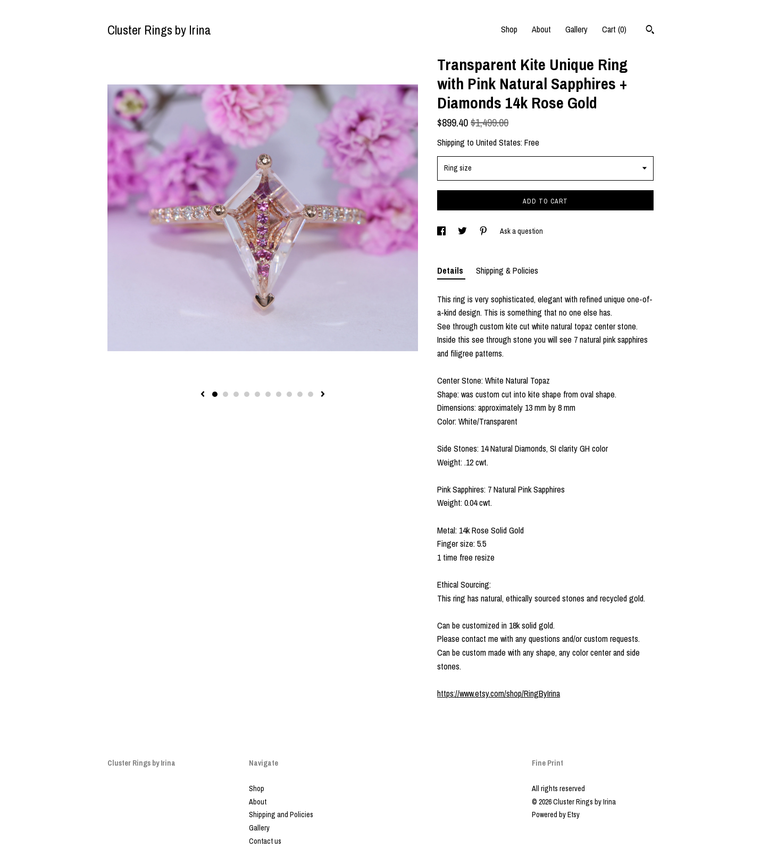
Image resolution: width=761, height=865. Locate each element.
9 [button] (300, 394)
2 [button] (225, 394)
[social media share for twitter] (463, 231)
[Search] (650, 31)
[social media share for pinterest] (484, 231)
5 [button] (257, 394)
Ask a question (521, 231)
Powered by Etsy (556, 814)
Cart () (614, 29)
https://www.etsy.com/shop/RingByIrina (498, 693)
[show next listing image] (322, 394)
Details (451, 270)
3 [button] (236, 394)
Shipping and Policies (281, 814)
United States (498, 142)
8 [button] (289, 394)
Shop (509, 29)
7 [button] (278, 394)
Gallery (576, 29)
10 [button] (310, 394)
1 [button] (215, 394)
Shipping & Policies (507, 270)
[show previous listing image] (202, 394)
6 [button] (268, 394)
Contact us (265, 841)
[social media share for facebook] (442, 231)
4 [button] (246, 394)
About (541, 29)
